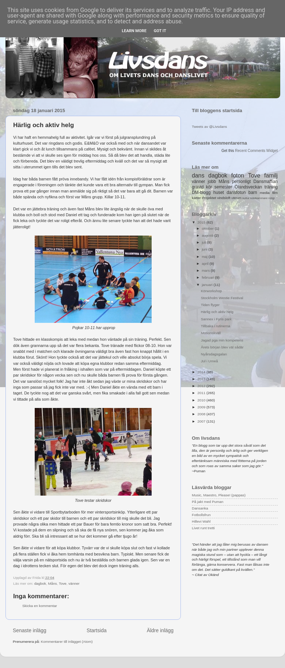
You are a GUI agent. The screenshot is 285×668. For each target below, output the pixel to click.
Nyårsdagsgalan (214, 354)
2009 (201, 407)
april (205, 264)
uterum (236, 198)
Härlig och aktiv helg (217, 312)
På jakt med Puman (207, 502)
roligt (272, 198)
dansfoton (236, 192)
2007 (201, 421)
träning (271, 187)
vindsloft (223, 198)
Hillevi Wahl (201, 521)
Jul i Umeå (209, 361)
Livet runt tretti (203, 528)
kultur (245, 198)
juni (205, 249)
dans (198, 175)
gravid (198, 187)
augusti (208, 235)
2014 (201, 372)
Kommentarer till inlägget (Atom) (67, 642)
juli (204, 242)
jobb (212, 181)
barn (252, 192)
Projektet (209, 198)
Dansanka (200, 508)
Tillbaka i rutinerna (215, 326)
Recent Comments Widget (256, 151)
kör (209, 187)
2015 (201, 222)
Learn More (134, 30)
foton (237, 175)
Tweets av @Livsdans (209, 127)
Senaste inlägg (29, 630)
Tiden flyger (210, 305)
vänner (73, 583)
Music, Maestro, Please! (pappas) (219, 495)
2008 (201, 414)
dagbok (40, 583)
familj (271, 175)
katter (196, 198)
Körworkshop (211, 291)
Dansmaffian (266, 181)
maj (205, 257)
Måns (52, 583)
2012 (201, 386)
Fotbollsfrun (201, 515)
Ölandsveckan (248, 187)
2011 (201, 393)
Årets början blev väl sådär (222, 347)
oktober (208, 228)
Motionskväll (211, 333)
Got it (160, 30)
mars (206, 270)
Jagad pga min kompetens (222, 340)
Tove (62, 583)
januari (207, 285)
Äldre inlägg (160, 630)
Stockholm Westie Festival (222, 298)
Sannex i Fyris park (216, 319)
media (265, 193)
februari (208, 277)
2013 (201, 379)
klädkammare (258, 198)
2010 (201, 400)
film (275, 193)
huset (218, 192)
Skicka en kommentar (39, 606)
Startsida (97, 630)
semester (223, 187)
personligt (241, 181)
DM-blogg (201, 192)
